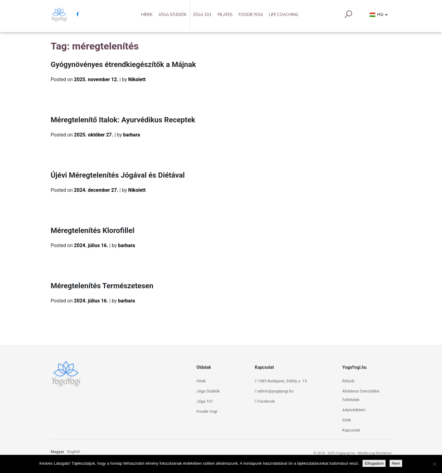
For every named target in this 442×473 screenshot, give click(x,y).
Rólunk (348, 381)
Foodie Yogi (250, 15)
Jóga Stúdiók (173, 15)
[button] (379, 16)
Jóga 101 (202, 15)
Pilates (225, 15)
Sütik (346, 420)
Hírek (147, 15)
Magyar (57, 451)
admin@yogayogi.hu (275, 391)
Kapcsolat (351, 430)
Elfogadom (374, 463)
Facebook (266, 401)
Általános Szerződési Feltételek (360, 395)
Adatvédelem (354, 410)
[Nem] (434, 464)
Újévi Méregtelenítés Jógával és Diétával (118, 175)
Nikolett (137, 79)
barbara (131, 135)
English (73, 451)
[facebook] (75, 14)
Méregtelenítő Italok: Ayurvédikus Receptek (123, 120)
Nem (396, 463)
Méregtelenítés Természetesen (102, 286)
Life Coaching (283, 15)
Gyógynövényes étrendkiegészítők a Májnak (123, 64)
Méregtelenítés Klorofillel (92, 230)
